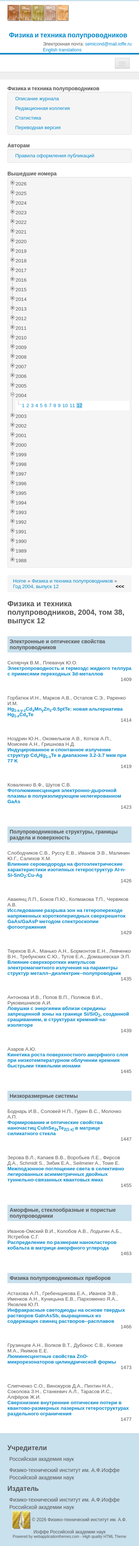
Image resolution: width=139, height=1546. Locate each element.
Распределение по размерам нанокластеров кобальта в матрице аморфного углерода (62, 1245)
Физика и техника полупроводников (68, 35)
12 (79, 405)
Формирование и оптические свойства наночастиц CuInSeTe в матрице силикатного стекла (55, 1128)
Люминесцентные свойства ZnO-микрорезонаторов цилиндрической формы (61, 1359)
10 (65, 405)
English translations (62, 50)
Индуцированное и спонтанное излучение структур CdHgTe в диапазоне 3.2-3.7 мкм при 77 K (66, 755)
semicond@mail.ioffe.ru (108, 44)
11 (72, 405)
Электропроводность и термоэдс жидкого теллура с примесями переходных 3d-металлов (69, 671)
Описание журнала (37, 98)
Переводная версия (37, 127)
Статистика (28, 118)
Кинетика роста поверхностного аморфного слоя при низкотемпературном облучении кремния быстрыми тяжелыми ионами (67, 1060)
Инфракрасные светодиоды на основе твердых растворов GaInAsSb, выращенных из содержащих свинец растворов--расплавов (66, 1315)
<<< (120, 586)
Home (19, 581)
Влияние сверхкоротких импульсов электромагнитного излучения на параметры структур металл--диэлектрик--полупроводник (64, 967)
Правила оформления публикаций (54, 155)
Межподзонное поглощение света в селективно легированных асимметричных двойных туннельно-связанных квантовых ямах (65, 1174)
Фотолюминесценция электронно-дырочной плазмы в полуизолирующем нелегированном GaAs (64, 796)
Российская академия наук (41, 1459)
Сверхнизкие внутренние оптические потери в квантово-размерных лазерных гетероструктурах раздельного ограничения (68, 1408)
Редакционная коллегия (42, 108)
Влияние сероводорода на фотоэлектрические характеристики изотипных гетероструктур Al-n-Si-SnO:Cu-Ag (66, 869)
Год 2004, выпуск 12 (36, 586)
